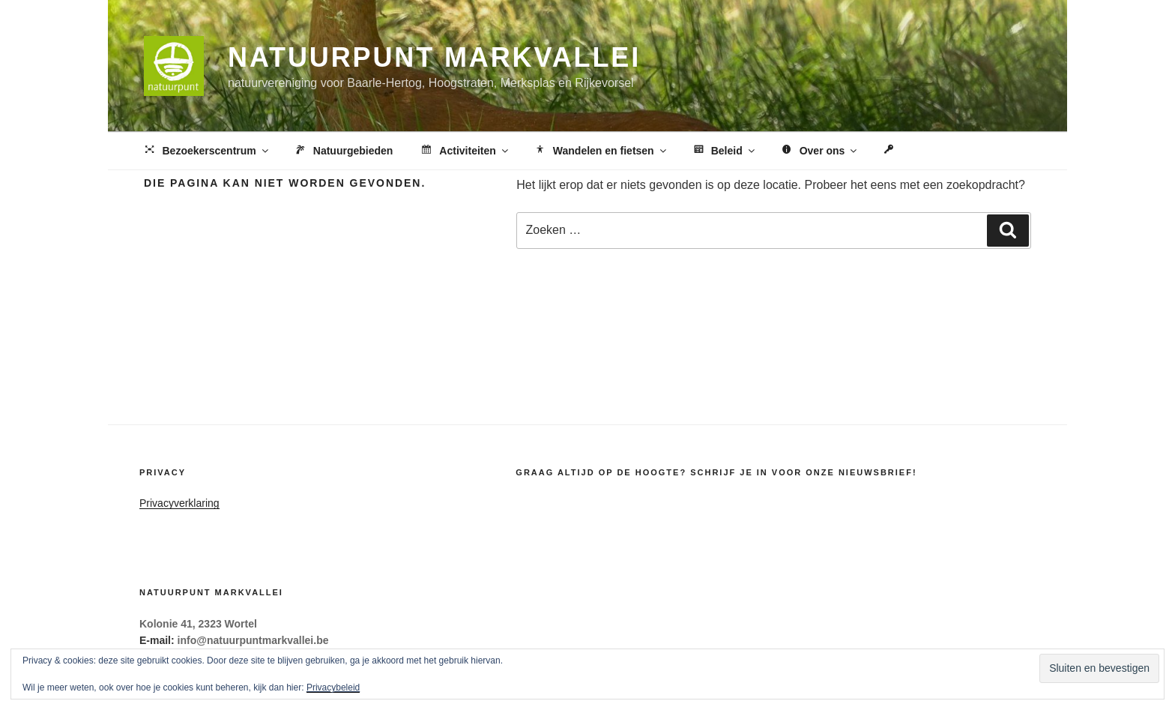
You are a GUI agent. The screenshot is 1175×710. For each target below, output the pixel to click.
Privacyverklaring (179, 503)
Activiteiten (464, 151)
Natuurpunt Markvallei (434, 57)
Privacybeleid (333, 687)
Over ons (819, 151)
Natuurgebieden (343, 151)
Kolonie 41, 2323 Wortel (198, 624)
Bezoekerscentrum (206, 151)
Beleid (724, 151)
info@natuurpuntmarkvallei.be (253, 640)
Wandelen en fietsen (600, 151)
